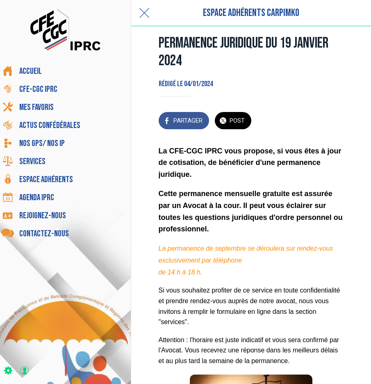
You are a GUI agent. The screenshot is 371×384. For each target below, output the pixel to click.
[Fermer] (144, 13)
